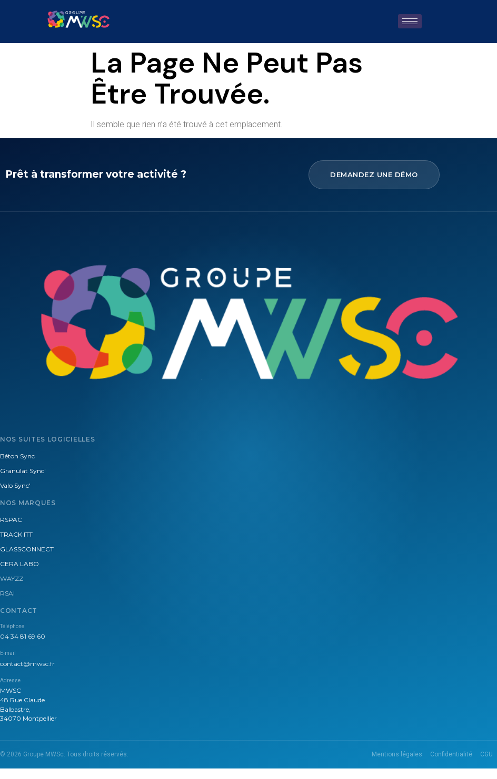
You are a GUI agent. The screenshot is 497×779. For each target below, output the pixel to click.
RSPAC (11, 520)
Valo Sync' (15, 485)
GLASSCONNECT (27, 549)
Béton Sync (17, 456)
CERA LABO (19, 564)
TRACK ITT (16, 534)
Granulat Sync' (23, 471)
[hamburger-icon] (410, 21)
